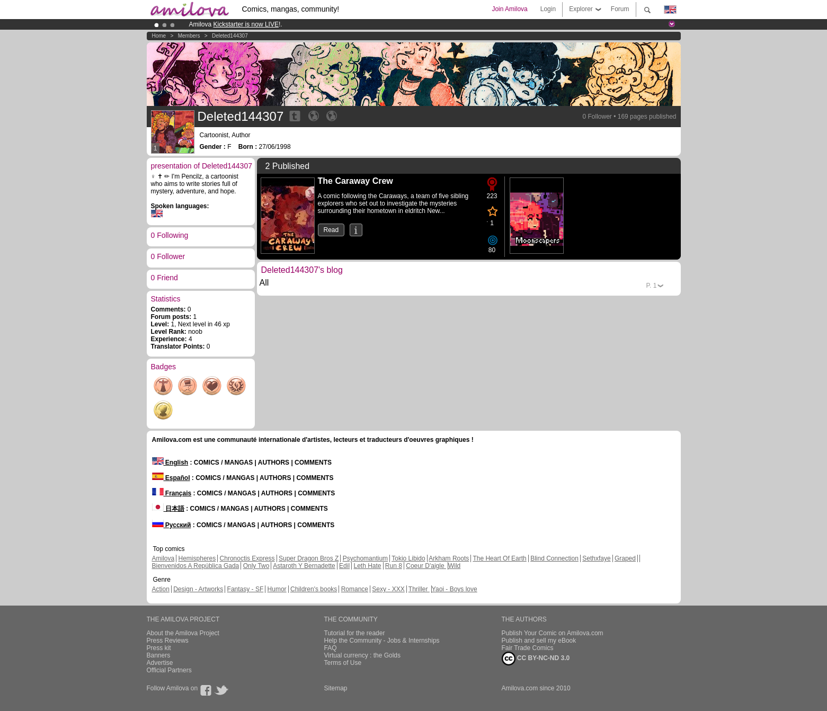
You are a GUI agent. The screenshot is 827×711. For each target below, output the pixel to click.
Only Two (256, 566)
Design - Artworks (198, 589)
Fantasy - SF (245, 589)
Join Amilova (509, 9)
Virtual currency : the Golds (362, 655)
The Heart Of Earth (499, 558)
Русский (171, 525)
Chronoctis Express (247, 558)
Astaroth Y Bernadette (304, 566)
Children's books (313, 589)
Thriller (419, 589)
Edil (344, 566)
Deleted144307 (230, 36)
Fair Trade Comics (528, 648)
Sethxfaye (596, 558)
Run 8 (393, 566)
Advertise (160, 662)
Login (548, 9)
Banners (159, 655)
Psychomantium (365, 558)
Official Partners (169, 670)
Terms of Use (343, 662)
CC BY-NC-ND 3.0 (536, 658)
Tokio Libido (408, 558)
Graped (625, 558)
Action (161, 589)
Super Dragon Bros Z (309, 558)
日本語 (168, 508)
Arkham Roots (449, 558)
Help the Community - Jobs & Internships (382, 640)
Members (189, 36)
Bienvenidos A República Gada (195, 566)
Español (171, 478)
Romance (354, 589)
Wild (454, 566)
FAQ (330, 648)
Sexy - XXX (388, 589)
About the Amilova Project (183, 633)
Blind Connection (554, 558)
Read (331, 230)
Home (159, 36)
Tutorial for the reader (354, 633)
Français (172, 493)
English (170, 462)
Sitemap (336, 688)
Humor (277, 589)
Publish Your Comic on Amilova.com (552, 633)
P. (651, 285)
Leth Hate (367, 566)
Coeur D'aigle (426, 566)
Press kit (159, 648)
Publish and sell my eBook (539, 640)
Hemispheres (197, 558)
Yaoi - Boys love (454, 589)
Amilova (163, 558)
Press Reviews (168, 640)
